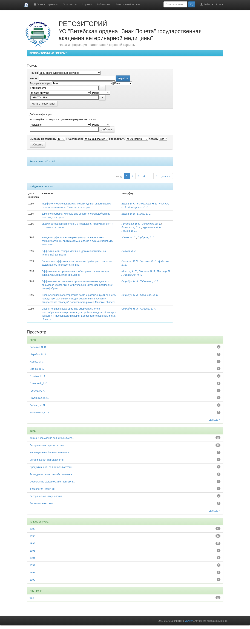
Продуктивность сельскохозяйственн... (52, 467)
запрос (34, 78)
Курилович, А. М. (152, 227)
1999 (32, 528)
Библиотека (103, 4)
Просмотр (70, 4)
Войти (206, 4)
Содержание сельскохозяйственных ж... (53, 481)
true (32, 598)
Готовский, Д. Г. (38, 383)
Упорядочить (117, 138)
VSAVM (189, 620)
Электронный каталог (128, 4)
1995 (32, 550)
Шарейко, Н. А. (133, 274)
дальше (166, 176)
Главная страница (46, 4)
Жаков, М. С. (128, 237)
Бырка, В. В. (128, 213)
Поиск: (34, 72)
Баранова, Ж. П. (149, 295)
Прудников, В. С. (130, 223)
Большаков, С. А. (131, 227)
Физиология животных (42, 488)
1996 (32, 536)
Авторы (153, 138)
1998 (32, 543)
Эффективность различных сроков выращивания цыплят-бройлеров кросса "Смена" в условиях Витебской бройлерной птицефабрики (77, 285)
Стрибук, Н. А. (130, 281)
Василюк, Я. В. (129, 261)
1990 (32, 579)
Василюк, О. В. (148, 261)
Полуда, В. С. (129, 251)
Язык (219, 4)
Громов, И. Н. (129, 230)
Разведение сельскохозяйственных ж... (52, 474)
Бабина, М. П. (38, 405)
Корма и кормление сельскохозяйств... (52, 438)
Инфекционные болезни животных (49, 452)
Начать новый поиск (43, 103)
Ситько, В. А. (37, 368)
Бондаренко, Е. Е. (138, 207)
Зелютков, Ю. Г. (151, 223)
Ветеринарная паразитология (47, 445)
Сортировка (75, 138)
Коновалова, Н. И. (147, 203)
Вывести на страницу (43, 138)
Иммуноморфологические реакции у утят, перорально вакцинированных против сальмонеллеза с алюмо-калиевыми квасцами (77, 241)
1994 (32, 558)
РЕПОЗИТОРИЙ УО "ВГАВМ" (48, 53)
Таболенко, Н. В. (149, 281)
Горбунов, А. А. (146, 237)
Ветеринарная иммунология (46, 496)
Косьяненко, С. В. (40, 412)
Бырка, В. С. (128, 203)
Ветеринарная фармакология (47, 459)
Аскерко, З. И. (148, 308)
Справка (87, 4)
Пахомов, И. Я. (147, 271)
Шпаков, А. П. (129, 271)
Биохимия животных (41, 503)
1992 (32, 565)
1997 (32, 572)
